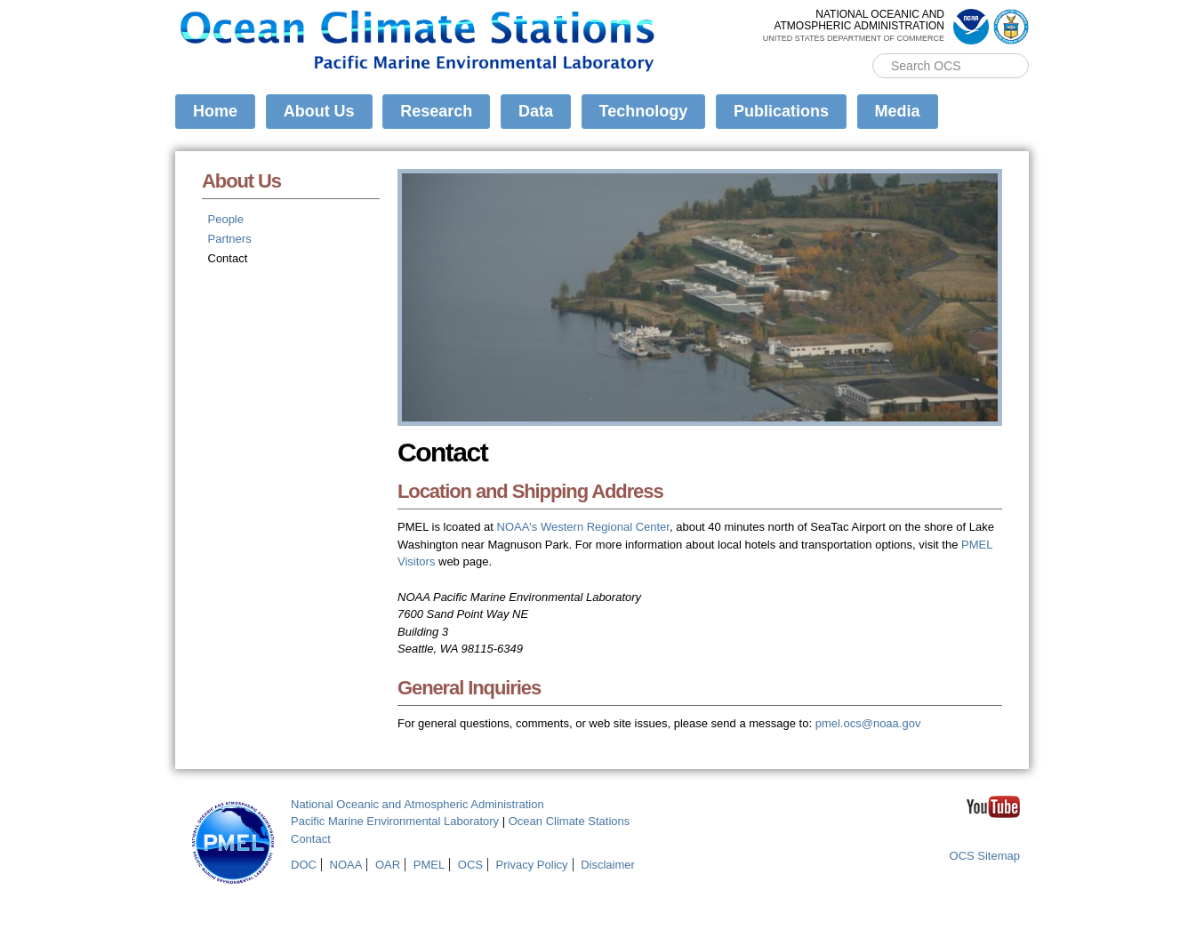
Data (535, 111)
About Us (319, 111)
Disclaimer (608, 864)
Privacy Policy (532, 864)
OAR (387, 864)
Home (215, 111)
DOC (304, 864)
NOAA (346, 864)
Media (897, 111)
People (226, 219)
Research (436, 111)
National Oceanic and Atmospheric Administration (417, 804)
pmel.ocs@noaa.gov (868, 723)
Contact (228, 258)
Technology (643, 111)
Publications (781, 111)
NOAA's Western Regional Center (583, 526)
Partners (230, 238)
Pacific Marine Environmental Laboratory (395, 821)
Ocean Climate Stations (569, 821)
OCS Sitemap (985, 855)
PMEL (429, 864)
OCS (470, 864)
